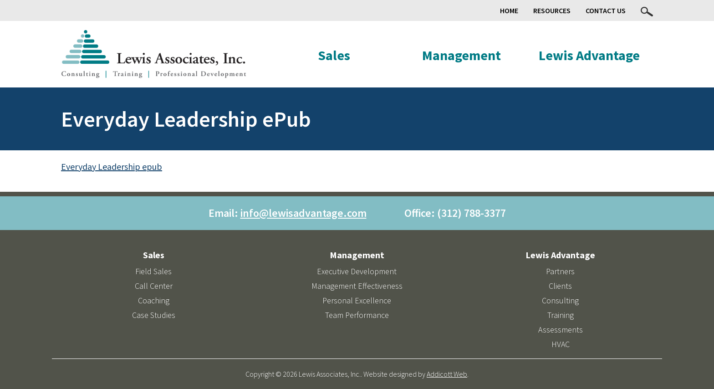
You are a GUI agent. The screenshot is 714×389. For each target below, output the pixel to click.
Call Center (154, 286)
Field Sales (153, 271)
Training (560, 315)
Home (509, 10)
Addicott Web (447, 374)
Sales (334, 55)
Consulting (560, 300)
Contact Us (606, 10)
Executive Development (357, 271)
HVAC (560, 344)
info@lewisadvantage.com (303, 213)
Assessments (560, 329)
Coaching (153, 300)
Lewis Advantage (589, 55)
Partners (560, 271)
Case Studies (153, 315)
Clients (560, 286)
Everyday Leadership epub (111, 166)
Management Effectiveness (357, 286)
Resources (552, 10)
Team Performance (357, 315)
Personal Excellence (356, 300)
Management (461, 55)
